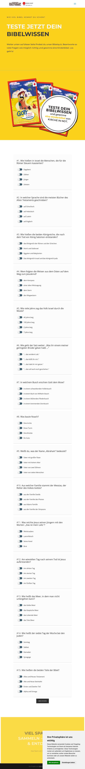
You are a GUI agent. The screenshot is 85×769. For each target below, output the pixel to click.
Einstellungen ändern (68, 762)
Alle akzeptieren (54, 762)
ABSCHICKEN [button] (42, 701)
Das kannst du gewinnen (22, 59)
